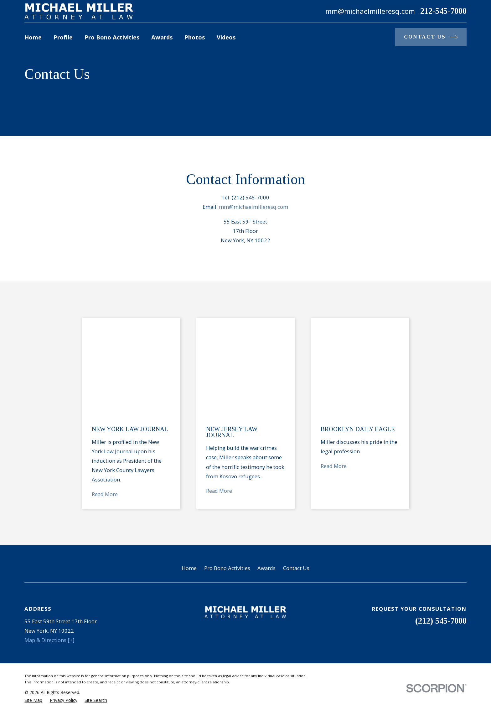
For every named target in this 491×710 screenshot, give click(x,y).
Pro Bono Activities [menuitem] (112, 37)
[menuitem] (33, 601)
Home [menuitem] (33, 37)
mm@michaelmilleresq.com (253, 206)
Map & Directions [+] (49, 541)
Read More (105, 395)
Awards (266, 469)
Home (189, 469)
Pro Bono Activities (227, 469)
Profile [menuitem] (63, 37)
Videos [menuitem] (226, 37)
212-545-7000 (443, 11)
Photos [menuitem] (194, 37)
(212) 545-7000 (441, 522)
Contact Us (296, 469)
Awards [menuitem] (162, 37)
